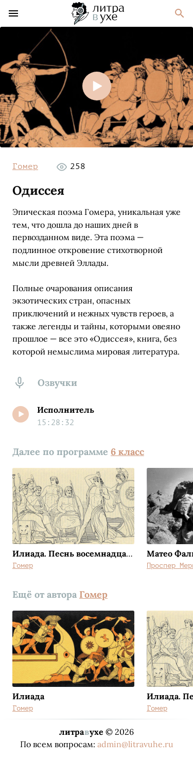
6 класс (127, 452)
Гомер (25, 166)
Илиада (28, 696)
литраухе (81, 732)
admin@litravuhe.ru (135, 744)
